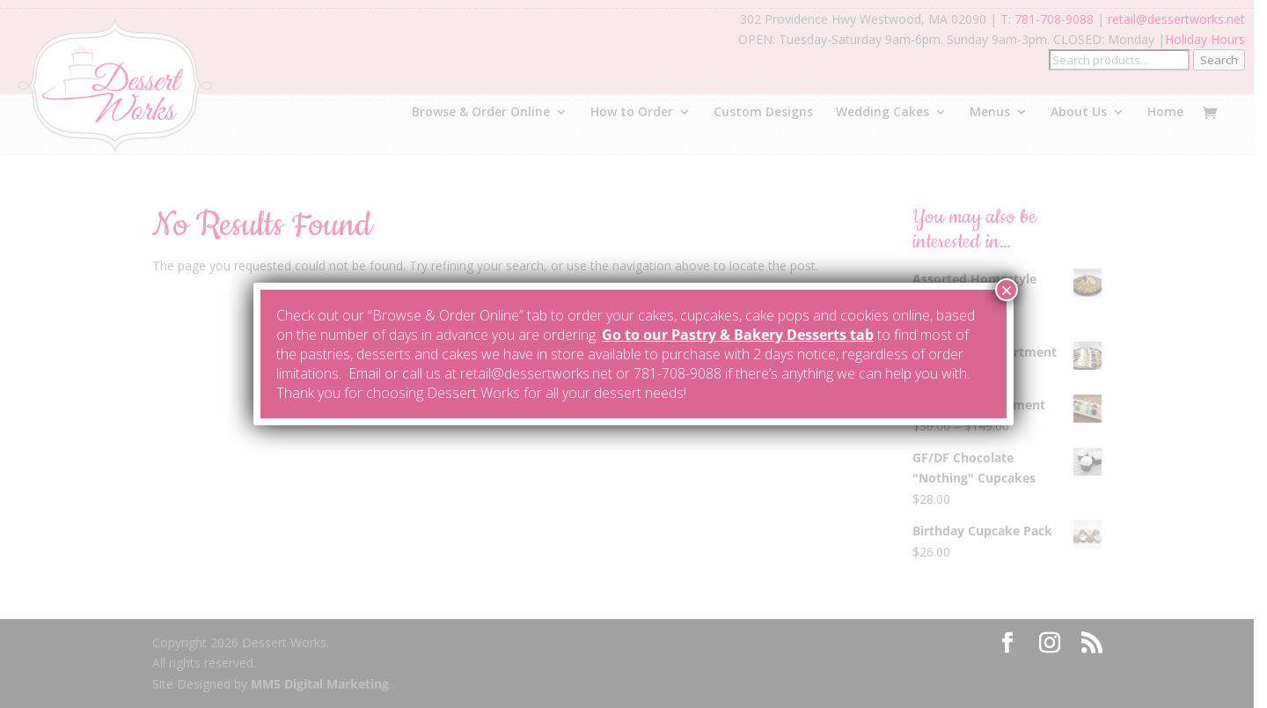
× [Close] (1006, 289)
